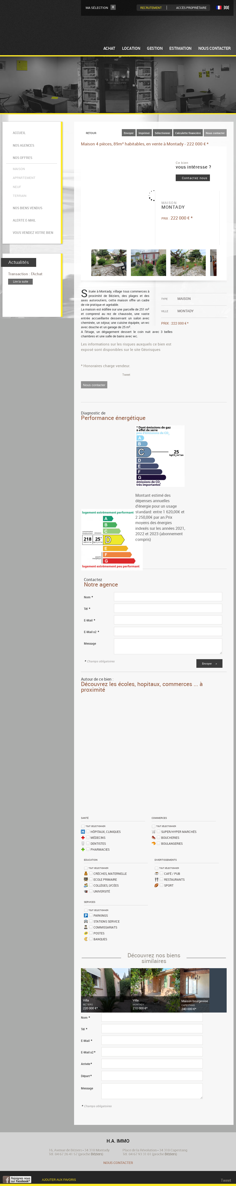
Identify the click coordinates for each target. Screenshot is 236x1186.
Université (102, 891)
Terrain (19, 171)
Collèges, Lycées (106, 885)
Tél (87, 608)
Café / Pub (172, 873)
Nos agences (22, 138)
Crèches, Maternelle (110, 873)
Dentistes (98, 843)
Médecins (98, 837)
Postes (99, 933)
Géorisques (150, 349)
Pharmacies (100, 849)
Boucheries (170, 837)
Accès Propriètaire (191, 8)
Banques (100, 939)
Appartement (23, 159)
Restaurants (174, 879)
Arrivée (86, 1064)
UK (226, 7)
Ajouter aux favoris (59, 1179)
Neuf (16, 165)
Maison (18, 153)
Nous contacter (215, 133)
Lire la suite (20, 242)
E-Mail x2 (91, 632)
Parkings (101, 915)
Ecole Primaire (105, 879)
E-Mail (89, 620)
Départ (86, 1076)
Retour (91, 133)
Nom (88, 597)
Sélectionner (162, 133)
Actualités (18, 223)
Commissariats (105, 927)
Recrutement (151, 8)
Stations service (107, 921)
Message (90, 643)
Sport (168, 885)
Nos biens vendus (27, 180)
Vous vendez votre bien (32, 196)
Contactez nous (194, 177)
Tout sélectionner (95, 826)
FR (218, 7)
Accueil (18, 130)
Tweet (126, 374)
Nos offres (21, 146)
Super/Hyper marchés (178, 831)
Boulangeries (172, 843)
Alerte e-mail (23, 188)
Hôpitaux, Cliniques (106, 831)
